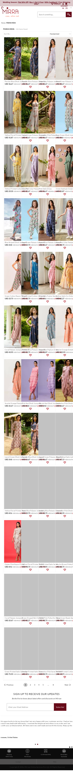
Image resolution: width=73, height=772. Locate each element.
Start (69, 747)
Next (66, 685)
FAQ (54, 762)
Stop (71, 747)
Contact (18, 762)
